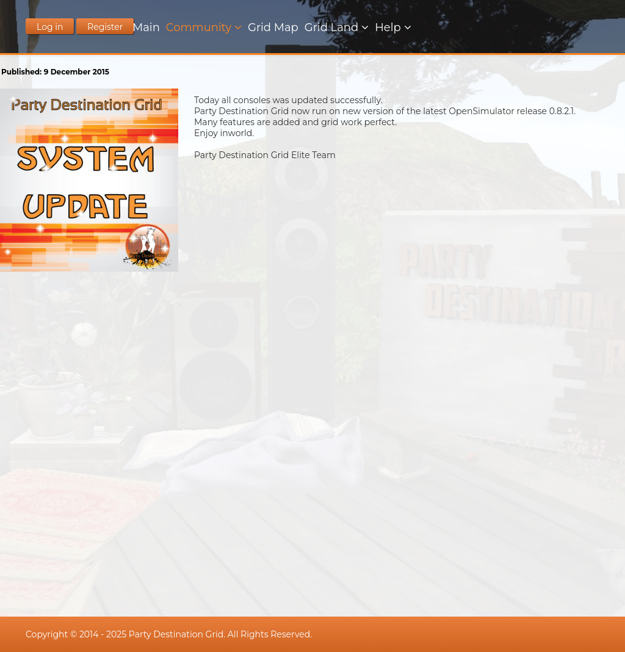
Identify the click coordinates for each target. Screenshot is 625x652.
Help (388, 27)
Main (146, 27)
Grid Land (331, 27)
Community (198, 27)
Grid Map (273, 27)
